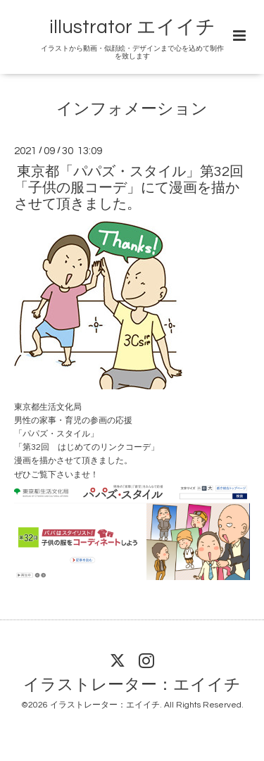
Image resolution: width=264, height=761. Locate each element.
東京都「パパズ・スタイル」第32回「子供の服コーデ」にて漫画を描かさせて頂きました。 (129, 187)
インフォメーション (132, 109)
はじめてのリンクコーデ (104, 447)
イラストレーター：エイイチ (132, 685)
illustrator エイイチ (132, 27)
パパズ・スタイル (56, 434)
